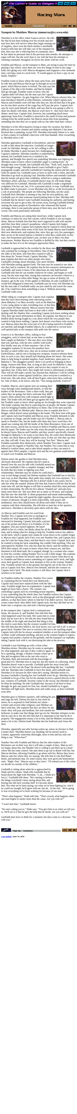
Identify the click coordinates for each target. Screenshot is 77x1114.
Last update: (6, 837)
